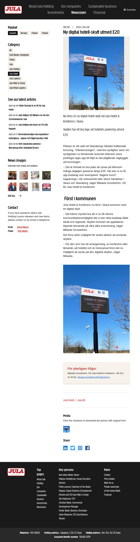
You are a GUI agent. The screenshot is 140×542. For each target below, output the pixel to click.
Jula (11, 64)
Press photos (109, 479)
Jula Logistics (14, 78)
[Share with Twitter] (73, 448)
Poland (34, 33)
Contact (107, 475)
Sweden (12, 33)
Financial (107, 494)
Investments (42, 503)
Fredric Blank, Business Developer (73, 510)
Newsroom (41, 507)
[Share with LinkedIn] (65, 448)
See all (15, 196)
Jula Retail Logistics (17, 88)
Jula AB (81, 400)
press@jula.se (23, 227)
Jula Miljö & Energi (17, 83)
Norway (24, 33)
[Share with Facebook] (87, 448)
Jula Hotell (13, 73)
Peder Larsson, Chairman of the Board (74, 486)
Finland (45, 33)
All (10, 50)
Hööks (12, 59)
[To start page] (13, 10)
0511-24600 (23, 231)
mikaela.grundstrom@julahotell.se (93, 377)
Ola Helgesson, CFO (67, 498)
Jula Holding (14, 69)
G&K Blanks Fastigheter (19, 55)
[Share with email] (80, 448)
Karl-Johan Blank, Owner (69, 475)
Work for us (109, 482)
